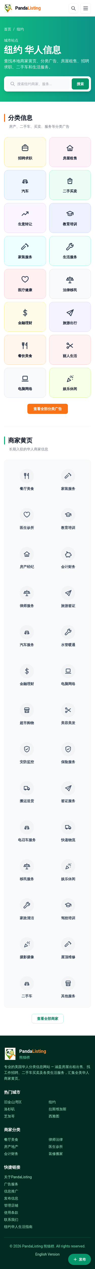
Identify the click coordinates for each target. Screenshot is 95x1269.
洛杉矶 (9, 1109)
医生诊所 (56, 1147)
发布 (79, 1259)
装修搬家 (56, 1154)
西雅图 (54, 1116)
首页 (7, 29)
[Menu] (85, 8)
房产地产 (11, 1147)
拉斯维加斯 (57, 1109)
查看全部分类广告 (47, 409)
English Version (47, 1254)
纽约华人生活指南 (18, 1227)
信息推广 (11, 1191)
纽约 (52, 1102)
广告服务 (11, 1184)
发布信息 (11, 1198)
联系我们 (11, 1220)
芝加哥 (9, 1116)
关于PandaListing (18, 1177)
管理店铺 (11, 1205)
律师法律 (56, 1139)
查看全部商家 (47, 1019)
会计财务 (11, 1154)
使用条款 (11, 1212)
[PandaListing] (22, 8)
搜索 (80, 84)
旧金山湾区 (13, 1102)
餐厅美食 (11, 1139)
